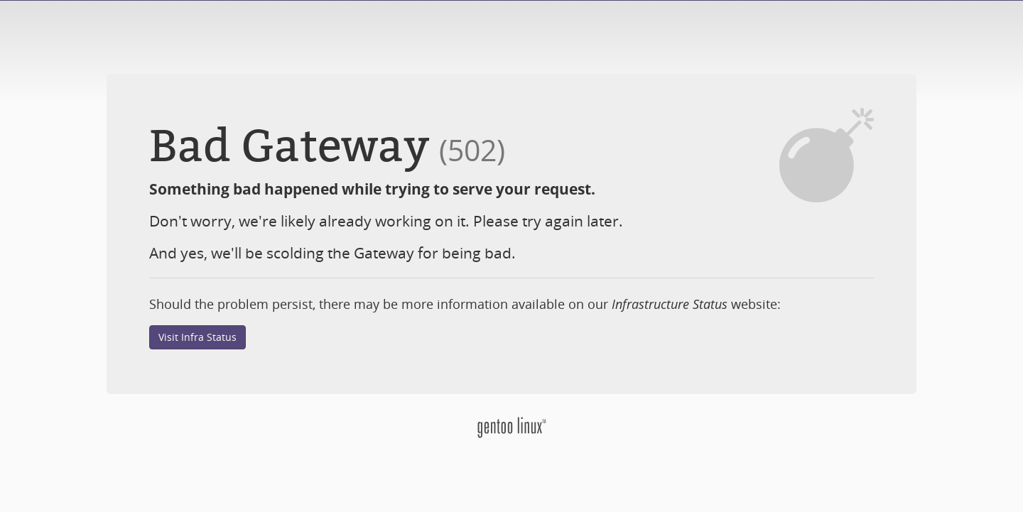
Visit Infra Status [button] (197, 337)
